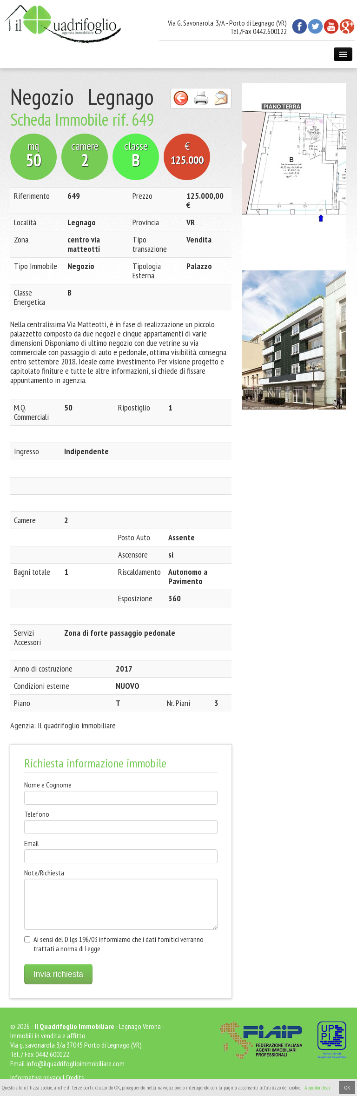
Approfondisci (317, 1087)
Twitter (315, 26)
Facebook (299, 26)
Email (31, 843)
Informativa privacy (35, 1077)
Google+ (347, 26)
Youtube (331, 26)
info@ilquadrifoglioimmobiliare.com (75, 1063)
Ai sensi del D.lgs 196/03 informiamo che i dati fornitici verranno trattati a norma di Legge (118, 944)
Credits (75, 1077)
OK (347, 1087)
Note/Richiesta (44, 872)
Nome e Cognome (48, 784)
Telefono (36, 814)
